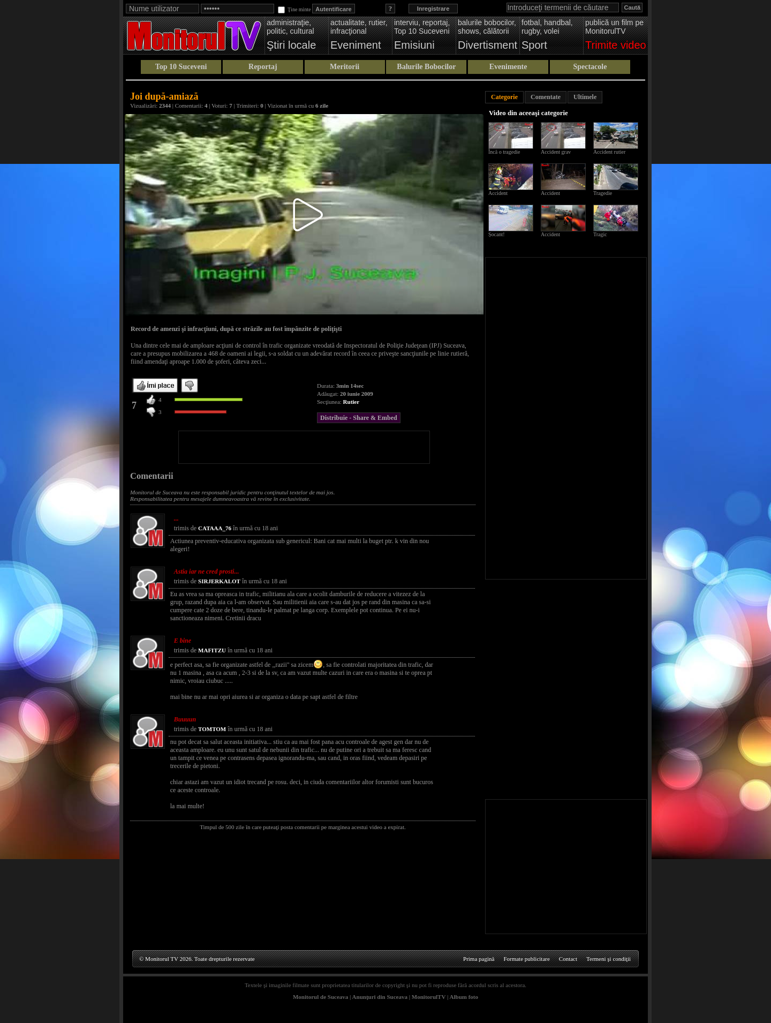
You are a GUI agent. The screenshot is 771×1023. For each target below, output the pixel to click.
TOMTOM (212, 729)
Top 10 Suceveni (181, 67)
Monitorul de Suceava (320, 997)
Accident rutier (609, 152)
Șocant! (496, 234)
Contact (568, 959)
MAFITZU (212, 650)
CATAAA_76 (214, 528)
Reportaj (262, 67)
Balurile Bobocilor (426, 67)
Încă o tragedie (504, 152)
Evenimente (508, 67)
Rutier (351, 401)
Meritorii (344, 67)
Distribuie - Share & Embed (358, 418)
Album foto (464, 997)
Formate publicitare (526, 959)
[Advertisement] (304, 447)
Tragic (600, 234)
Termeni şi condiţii (608, 959)
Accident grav (556, 152)
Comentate (546, 97)
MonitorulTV (428, 997)
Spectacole (590, 67)
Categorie (504, 97)
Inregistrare (433, 8)
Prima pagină (478, 959)
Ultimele (584, 97)
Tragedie (602, 193)
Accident (498, 193)
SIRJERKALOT (219, 581)
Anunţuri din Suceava (379, 997)
